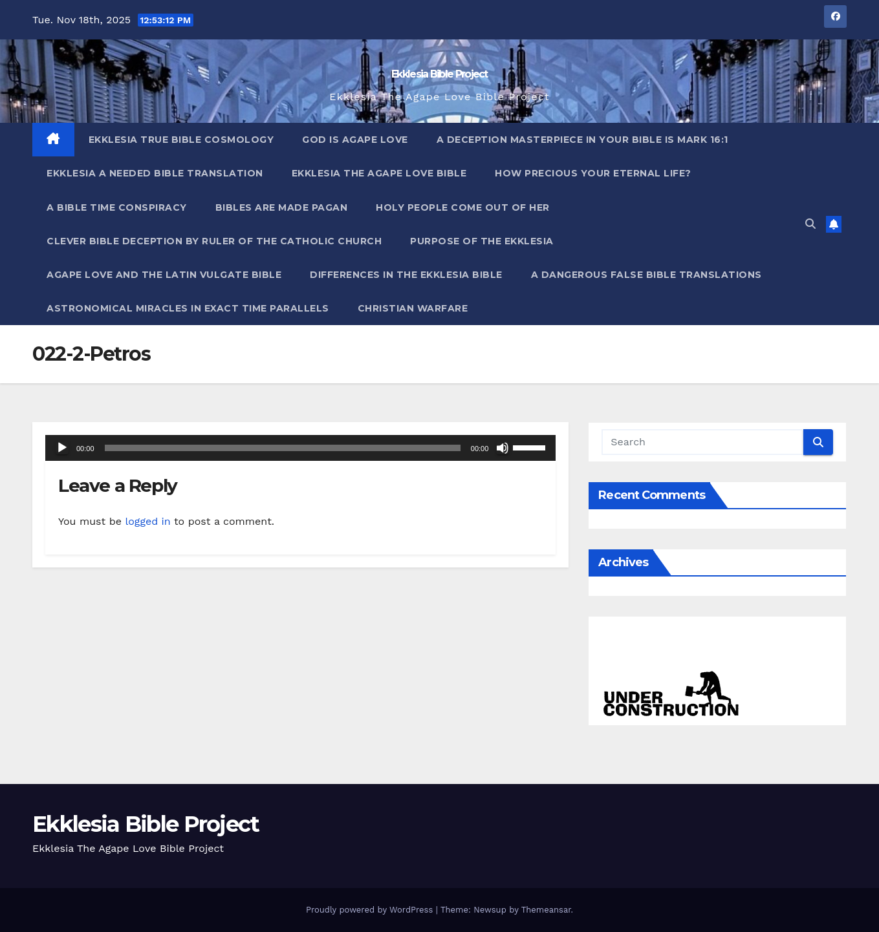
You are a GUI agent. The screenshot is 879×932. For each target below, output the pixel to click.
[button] (810, 224)
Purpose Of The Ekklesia (482, 241)
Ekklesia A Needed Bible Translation (155, 173)
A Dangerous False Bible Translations (646, 275)
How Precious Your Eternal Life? (593, 173)
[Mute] (502, 447)
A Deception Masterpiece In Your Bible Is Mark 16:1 (582, 139)
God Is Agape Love (355, 139)
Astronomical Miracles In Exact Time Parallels (188, 308)
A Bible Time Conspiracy (117, 207)
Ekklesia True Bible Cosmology (181, 139)
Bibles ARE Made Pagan (281, 207)
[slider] (283, 448)
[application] (300, 448)
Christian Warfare (413, 308)
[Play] (62, 447)
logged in (147, 521)
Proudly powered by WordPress (371, 910)
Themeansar (546, 910)
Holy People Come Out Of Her (463, 207)
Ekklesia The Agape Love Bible (379, 173)
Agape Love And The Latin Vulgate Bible (164, 275)
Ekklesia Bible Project (439, 74)
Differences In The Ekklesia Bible (406, 275)
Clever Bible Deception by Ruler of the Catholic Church (214, 241)
